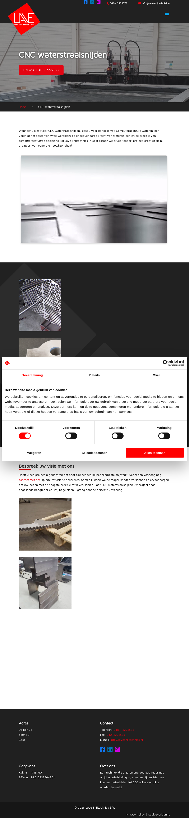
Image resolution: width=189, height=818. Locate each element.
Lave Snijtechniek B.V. (100, 807)
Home (23, 107)
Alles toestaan (155, 452)
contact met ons (30, 479)
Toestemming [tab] (32, 375)
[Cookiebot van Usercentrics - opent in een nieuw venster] (166, 363)
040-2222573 (115, 734)
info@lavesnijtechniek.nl (127, 739)
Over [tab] (156, 375)
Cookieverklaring (159, 814)
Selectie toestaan (94, 452)
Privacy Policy (135, 814)
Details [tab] (94, 375)
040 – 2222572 (124, 729)
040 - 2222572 (118, 3)
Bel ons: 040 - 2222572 (41, 70)
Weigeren (34, 452)
